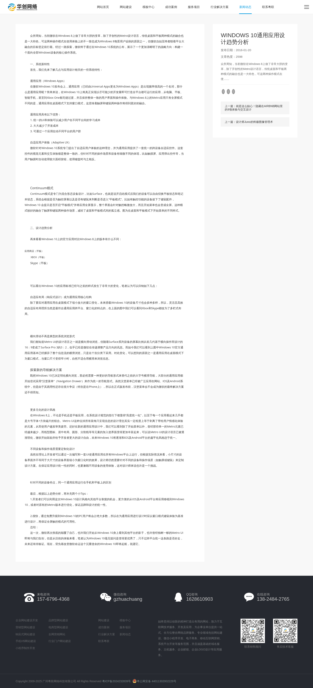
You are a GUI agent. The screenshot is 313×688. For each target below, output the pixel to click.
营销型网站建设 (25, 627)
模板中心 (149, 7)
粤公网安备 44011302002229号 (154, 681)
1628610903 (199, 597)
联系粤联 (268, 7)
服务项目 (194, 7)
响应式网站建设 (25, 634)
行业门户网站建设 (60, 641)
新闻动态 (245, 7)
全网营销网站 (57, 634)
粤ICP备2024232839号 (116, 681)
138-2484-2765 (273, 597)
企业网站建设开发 (27, 620)
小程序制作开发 (25, 648)
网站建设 (126, 7)
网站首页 (103, 7)
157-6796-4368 (53, 597)
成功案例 (171, 7)
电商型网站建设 (58, 627)
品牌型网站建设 (58, 620)
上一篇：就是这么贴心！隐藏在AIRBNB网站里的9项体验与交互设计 (254, 107)
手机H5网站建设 (26, 641)
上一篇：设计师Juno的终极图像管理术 (249, 121)
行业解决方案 (220, 7)
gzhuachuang (128, 597)
